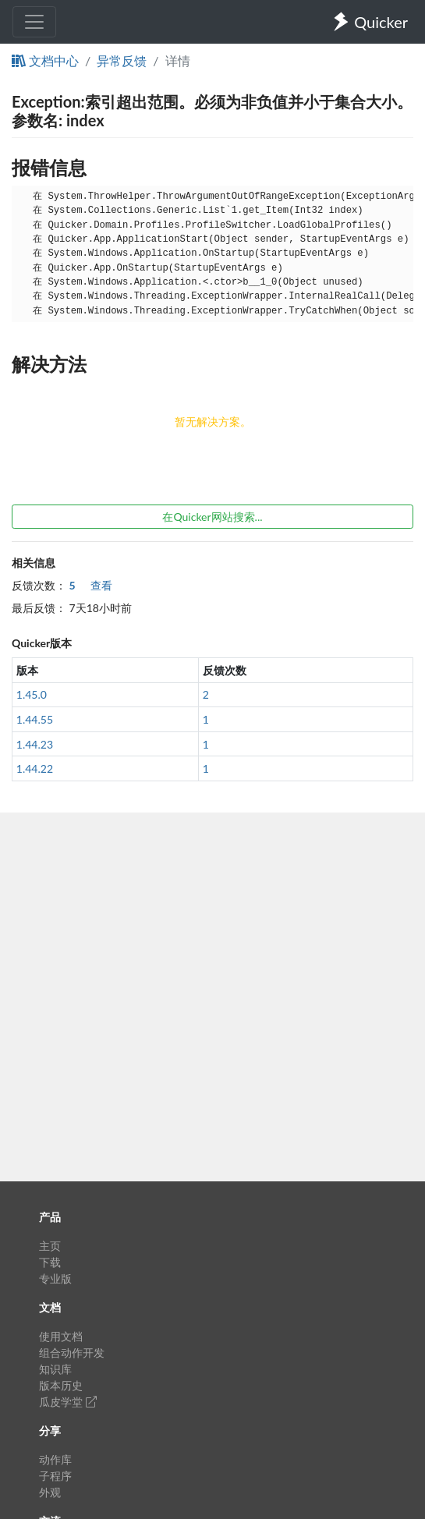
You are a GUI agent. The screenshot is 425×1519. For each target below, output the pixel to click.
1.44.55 (34, 719)
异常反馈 (122, 60)
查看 (91, 585)
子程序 (55, 1475)
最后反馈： (39, 607)
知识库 (55, 1369)
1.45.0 (31, 694)
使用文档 (61, 1336)
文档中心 (45, 60)
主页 (50, 1245)
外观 (50, 1492)
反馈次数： (39, 585)
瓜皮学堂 (68, 1401)
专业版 (55, 1278)
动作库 (55, 1459)
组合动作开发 (71, 1352)
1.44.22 (34, 768)
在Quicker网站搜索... (212, 516)
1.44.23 (34, 744)
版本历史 (61, 1385)
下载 (50, 1262)
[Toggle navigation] (34, 21)
